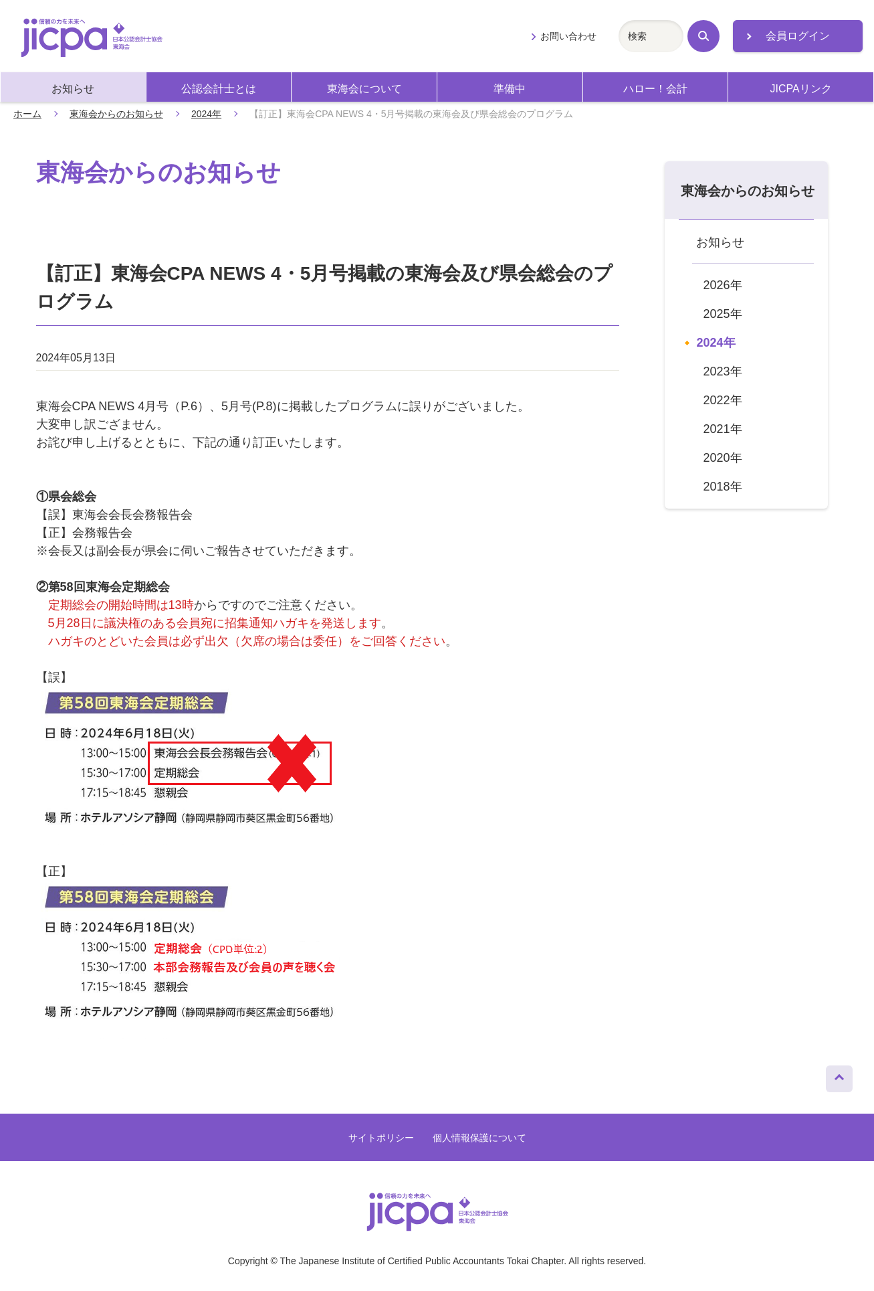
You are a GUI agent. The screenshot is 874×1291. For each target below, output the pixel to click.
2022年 (722, 400)
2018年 (722, 486)
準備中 (510, 88)
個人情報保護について (479, 1137)
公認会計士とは (218, 88)
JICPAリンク (801, 88)
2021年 (722, 429)
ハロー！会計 (655, 88)
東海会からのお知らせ (116, 113)
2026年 (722, 285)
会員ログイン (798, 35)
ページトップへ (839, 1075)
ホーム (27, 113)
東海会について (364, 88)
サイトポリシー (381, 1137)
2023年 (722, 371)
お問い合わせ (568, 36)
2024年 (206, 113)
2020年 (722, 457)
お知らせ (72, 88)
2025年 (722, 314)
